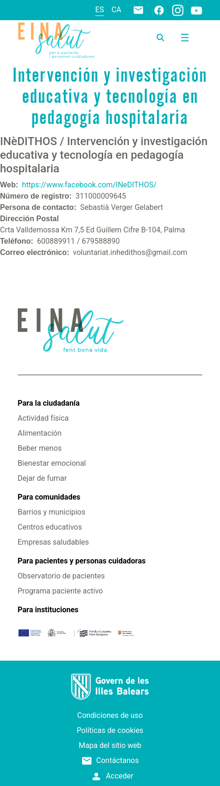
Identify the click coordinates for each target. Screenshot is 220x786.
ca (116, 9)
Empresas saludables (53, 542)
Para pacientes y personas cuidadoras (82, 560)
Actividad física (43, 418)
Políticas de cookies (109, 730)
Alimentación (40, 433)
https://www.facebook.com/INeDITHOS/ (89, 184)
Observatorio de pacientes (61, 575)
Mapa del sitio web (110, 745)
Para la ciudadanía (49, 403)
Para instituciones (48, 609)
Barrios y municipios (51, 512)
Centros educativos (50, 527)
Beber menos (40, 448)
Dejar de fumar (42, 478)
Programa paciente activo (60, 590)
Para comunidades (49, 497)
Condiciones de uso (110, 715)
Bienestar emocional (52, 463)
